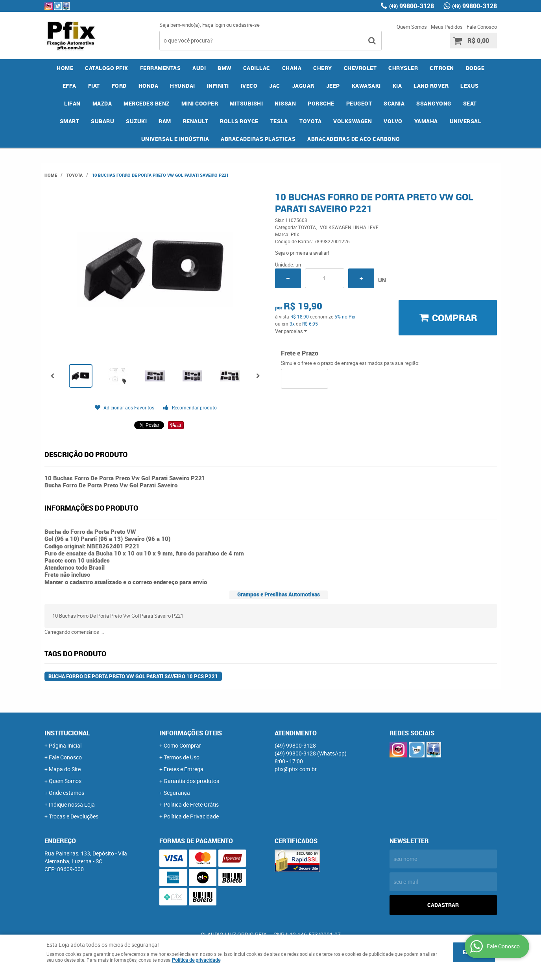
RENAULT (196, 121)
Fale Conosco (482, 26)
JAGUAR (303, 85)
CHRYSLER (403, 68)
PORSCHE (321, 103)
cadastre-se (246, 24)
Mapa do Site (65, 769)
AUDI (199, 68)
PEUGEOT (359, 103)
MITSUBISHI (246, 103)
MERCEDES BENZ (147, 103)
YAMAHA (426, 121)
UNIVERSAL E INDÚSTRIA (175, 139)
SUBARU (102, 121)
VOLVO (393, 121)
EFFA (69, 85)
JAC (274, 85)
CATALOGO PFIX (106, 68)
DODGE (475, 68)
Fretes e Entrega (183, 769)
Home (65, 68)
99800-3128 (411, 6)
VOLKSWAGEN (352, 121)
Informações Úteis (190, 733)
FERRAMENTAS (160, 68)
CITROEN (442, 68)
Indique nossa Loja (72, 804)
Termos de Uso (181, 757)
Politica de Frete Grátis (191, 804)
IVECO (249, 85)
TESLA (279, 121)
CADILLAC (256, 68)
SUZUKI (136, 121)
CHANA (292, 68)
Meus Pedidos (447, 26)
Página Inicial (65, 745)
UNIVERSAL (466, 121)
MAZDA (102, 103)
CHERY (322, 68)
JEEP (333, 85)
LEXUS (469, 85)
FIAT (94, 85)
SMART (69, 121)
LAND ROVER (431, 85)
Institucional (67, 733)
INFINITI (218, 85)
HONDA (148, 85)
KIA (397, 85)
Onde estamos (66, 792)
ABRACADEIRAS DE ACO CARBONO (353, 139)
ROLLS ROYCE (239, 121)
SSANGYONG (433, 103)
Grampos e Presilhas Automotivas (278, 594)
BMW (224, 68)
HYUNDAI (182, 85)
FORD (119, 85)
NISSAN (285, 103)
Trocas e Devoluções (73, 816)
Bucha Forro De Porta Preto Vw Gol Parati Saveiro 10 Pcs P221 (133, 676)
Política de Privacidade (191, 816)
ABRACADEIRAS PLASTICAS (258, 139)
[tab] (278, 595)
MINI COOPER (199, 103)
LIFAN (72, 103)
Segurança (177, 792)
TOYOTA (310, 121)
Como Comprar (182, 745)
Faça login (213, 24)
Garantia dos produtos (191, 781)
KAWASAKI (366, 85)
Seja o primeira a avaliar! (302, 252)
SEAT (470, 103)
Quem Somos (412, 26)
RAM (165, 121)
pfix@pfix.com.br (296, 769)
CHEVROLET (360, 68)
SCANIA (394, 103)
